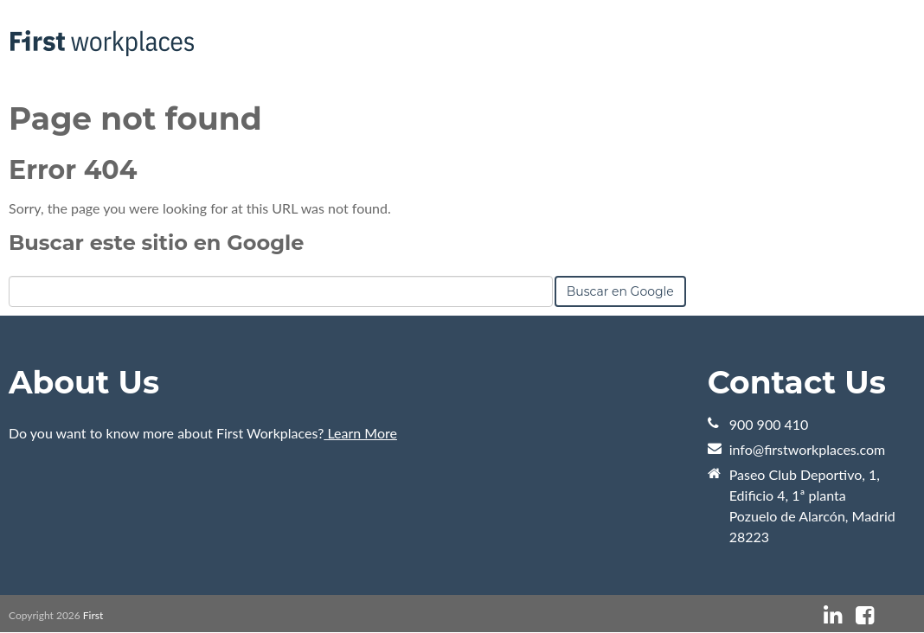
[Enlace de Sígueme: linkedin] (833, 615)
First (93, 615)
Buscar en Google (620, 291)
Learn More (360, 433)
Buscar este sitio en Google (156, 242)
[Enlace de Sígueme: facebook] (865, 615)
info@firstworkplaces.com (807, 449)
